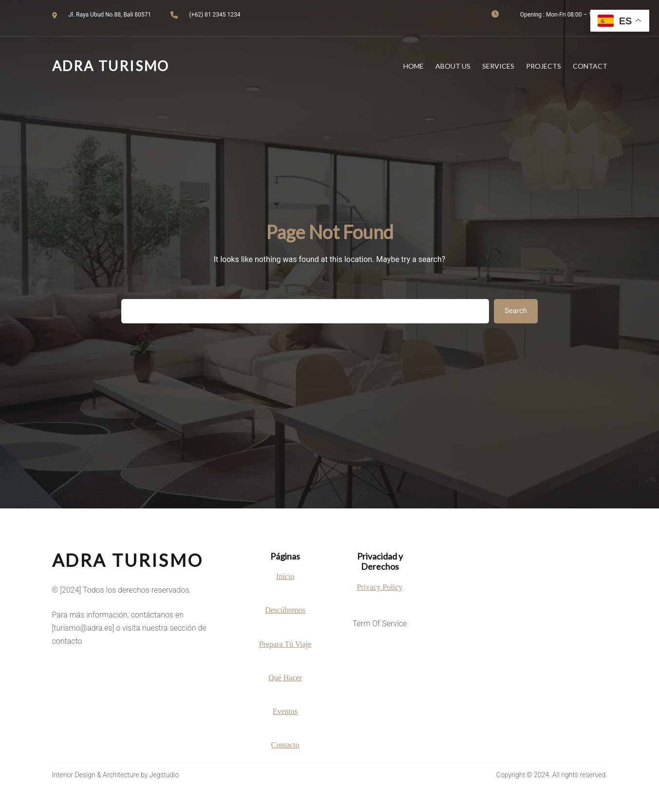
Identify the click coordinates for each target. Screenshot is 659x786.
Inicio (285, 576)
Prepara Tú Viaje (285, 644)
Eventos (285, 711)
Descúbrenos (285, 610)
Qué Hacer (285, 678)
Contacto (285, 745)
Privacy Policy (380, 587)
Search (516, 310)
